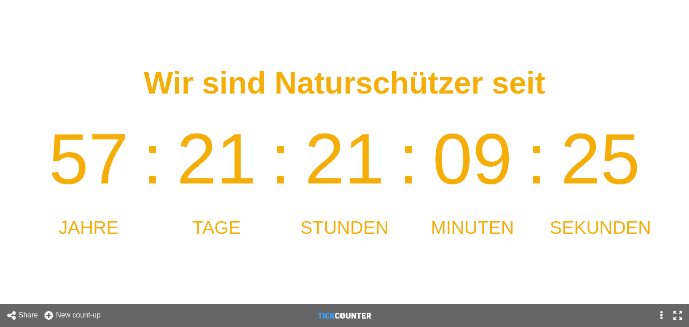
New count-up (72, 315)
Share (22, 315)
